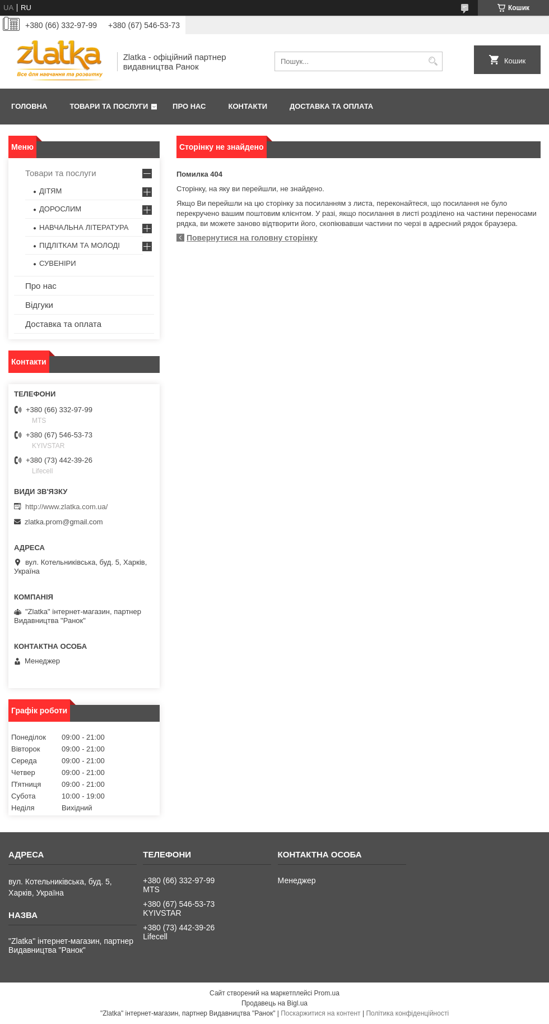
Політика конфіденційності (407, 1013)
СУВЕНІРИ (57, 263)
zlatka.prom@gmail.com (64, 522)
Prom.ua (326, 993)
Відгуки (39, 305)
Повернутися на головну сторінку (252, 237)
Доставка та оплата (331, 106)
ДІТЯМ (50, 191)
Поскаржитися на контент (320, 1013)
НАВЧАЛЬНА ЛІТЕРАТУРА (83, 227)
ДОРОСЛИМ (60, 209)
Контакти (248, 106)
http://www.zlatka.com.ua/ (66, 506)
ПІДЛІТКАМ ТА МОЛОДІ (79, 245)
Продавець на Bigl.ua (274, 1003)
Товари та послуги (108, 106)
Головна (29, 106)
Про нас (189, 106)
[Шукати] (433, 61)
